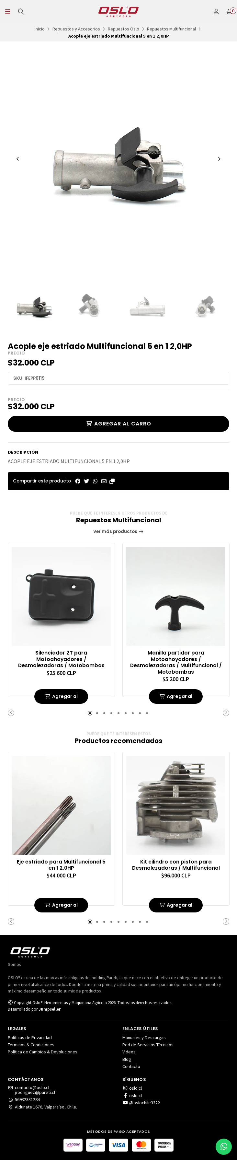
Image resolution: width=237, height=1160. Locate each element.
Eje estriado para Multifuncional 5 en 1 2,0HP (61, 864)
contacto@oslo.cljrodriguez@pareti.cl (31, 1090)
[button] (112, 481)
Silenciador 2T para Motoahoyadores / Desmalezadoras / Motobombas (61, 658)
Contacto (131, 1066)
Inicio (40, 29)
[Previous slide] (18, 159)
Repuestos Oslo (123, 29)
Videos (129, 1052)
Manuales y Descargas (144, 1037)
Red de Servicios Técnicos (148, 1044)
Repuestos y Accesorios (76, 29)
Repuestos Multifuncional (171, 29)
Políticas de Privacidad (30, 1037)
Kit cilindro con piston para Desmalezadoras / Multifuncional (176, 864)
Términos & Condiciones (31, 1044)
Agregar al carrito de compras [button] (61, 698)
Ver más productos (118, 531)
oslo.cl (132, 1088)
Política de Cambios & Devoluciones (42, 1052)
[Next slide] (219, 159)
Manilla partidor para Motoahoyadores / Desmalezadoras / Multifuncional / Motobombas (176, 662)
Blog (126, 1059)
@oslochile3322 (141, 1102)
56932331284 (24, 1099)
